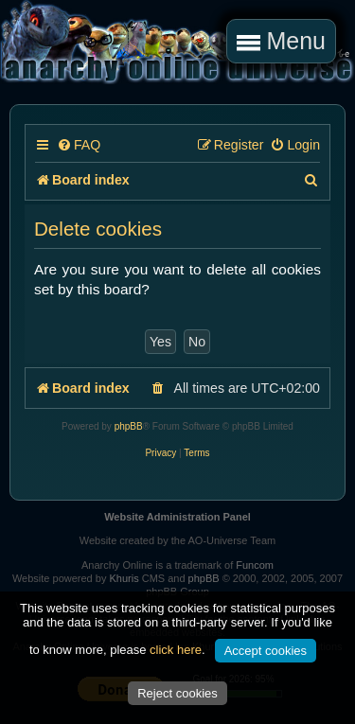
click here (176, 650)
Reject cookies (177, 693)
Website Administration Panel (177, 516)
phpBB (129, 426)
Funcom (255, 565)
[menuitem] (78, 145)
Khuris (123, 578)
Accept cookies (265, 651)
